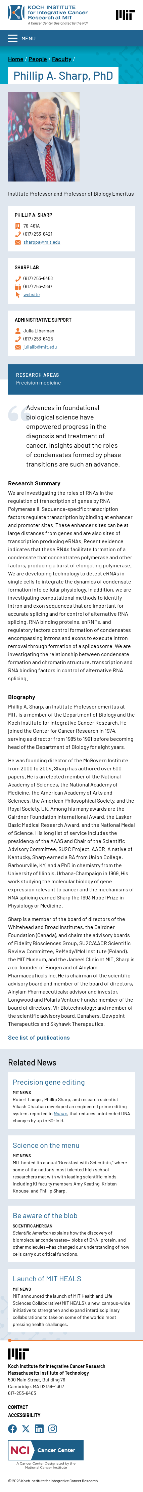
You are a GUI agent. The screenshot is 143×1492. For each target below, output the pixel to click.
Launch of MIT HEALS (47, 1278)
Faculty (62, 59)
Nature (60, 1113)
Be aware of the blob (45, 1215)
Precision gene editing (49, 1081)
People (38, 59)
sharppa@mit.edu (41, 242)
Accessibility (24, 1415)
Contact (18, 1407)
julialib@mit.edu (40, 347)
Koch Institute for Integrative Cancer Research (56, 1366)
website (31, 294)
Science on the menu (46, 1144)
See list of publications (39, 1037)
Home (15, 59)
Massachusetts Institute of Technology (48, 1373)
